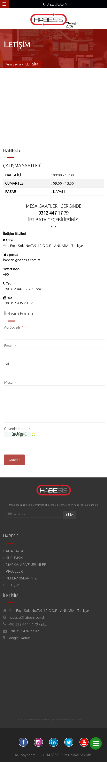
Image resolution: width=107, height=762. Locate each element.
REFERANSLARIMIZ (21, 578)
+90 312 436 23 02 (24, 631)
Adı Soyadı (15, 327)
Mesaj (12, 382)
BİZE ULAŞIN (55, 4)
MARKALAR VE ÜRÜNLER (26, 564)
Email (12, 346)
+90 (6, 274)
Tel (8, 364)
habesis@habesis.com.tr (21, 260)
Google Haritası (19, 638)
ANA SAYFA (14, 551)
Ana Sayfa (13, 64)
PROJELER (14, 571)
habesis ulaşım (47, 720)
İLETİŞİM (13, 585)
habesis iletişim (33, 720)
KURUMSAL (15, 558)
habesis (21, 720)
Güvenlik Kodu (19, 429)
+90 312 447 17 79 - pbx (22, 289)
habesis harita (76, 720)
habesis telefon (62, 720)
